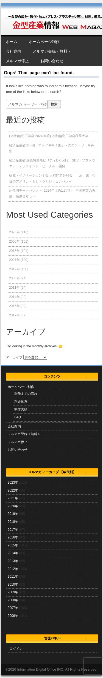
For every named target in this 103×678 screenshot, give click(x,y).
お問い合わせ (51, 61)
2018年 (13, 522)
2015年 (14, 251)
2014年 (14, 297)
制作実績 (20, 409)
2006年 (14, 241)
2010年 (13, 584)
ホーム (11, 41)
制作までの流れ (25, 394)
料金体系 (20, 402)
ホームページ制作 (44, 41)
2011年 (14, 288)
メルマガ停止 (17, 61)
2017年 (14, 315)
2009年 (13, 592)
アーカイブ (14, 357)
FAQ (17, 417)
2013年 (13, 561)
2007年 (14, 260)
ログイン (16, 649)
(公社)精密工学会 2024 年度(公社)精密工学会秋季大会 (48, 136)
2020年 (13, 506)
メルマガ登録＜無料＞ (52, 51)
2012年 (14, 269)
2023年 (14, 232)
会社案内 (13, 51)
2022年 (13, 490)
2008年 (14, 278)
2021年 (13, 498)
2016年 (14, 306)
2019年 (13, 514)
